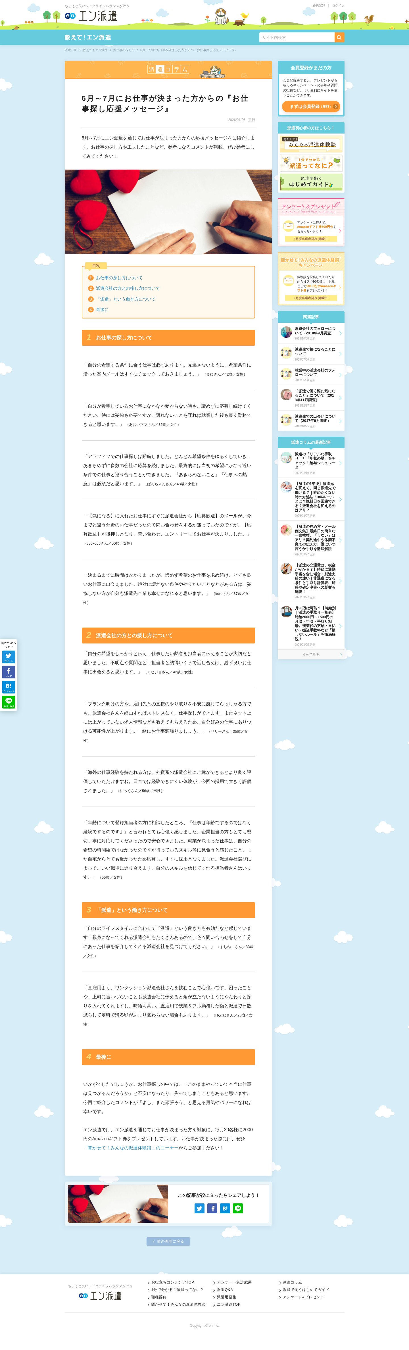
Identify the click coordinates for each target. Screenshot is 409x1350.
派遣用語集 (226, 1297)
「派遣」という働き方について (126, 299)
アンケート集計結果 (234, 1282)
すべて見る (311, 655)
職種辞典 (159, 1297)
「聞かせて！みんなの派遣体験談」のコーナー (131, 1147)
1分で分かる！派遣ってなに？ (177, 1290)
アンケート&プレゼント (303, 1297)
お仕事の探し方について (119, 277)
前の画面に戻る (170, 1241)
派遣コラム (292, 1282)
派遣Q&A (225, 1290)
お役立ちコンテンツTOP (172, 1282)
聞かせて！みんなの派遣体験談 (178, 1304)
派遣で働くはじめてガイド (306, 1290)
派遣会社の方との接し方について (128, 288)
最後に (102, 309)
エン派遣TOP (229, 1304)
